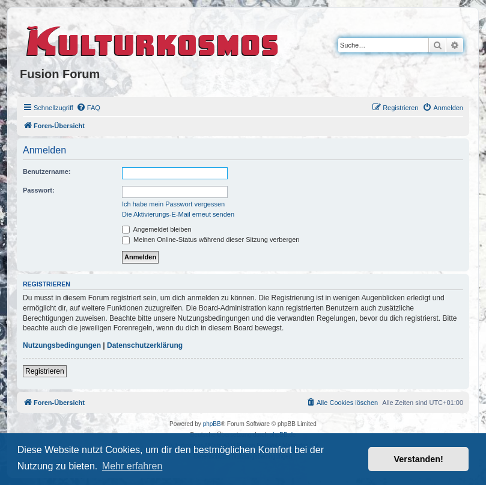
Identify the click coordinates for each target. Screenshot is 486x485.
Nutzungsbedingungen (62, 345)
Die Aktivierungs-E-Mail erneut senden (178, 214)
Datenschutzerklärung (145, 345)
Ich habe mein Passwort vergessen (173, 204)
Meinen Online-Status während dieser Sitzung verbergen (210, 239)
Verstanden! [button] (418, 459)
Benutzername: (46, 171)
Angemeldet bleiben (157, 229)
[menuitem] (88, 107)
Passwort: (39, 190)
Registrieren (44, 371)
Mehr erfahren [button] (132, 466)
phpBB (212, 424)
